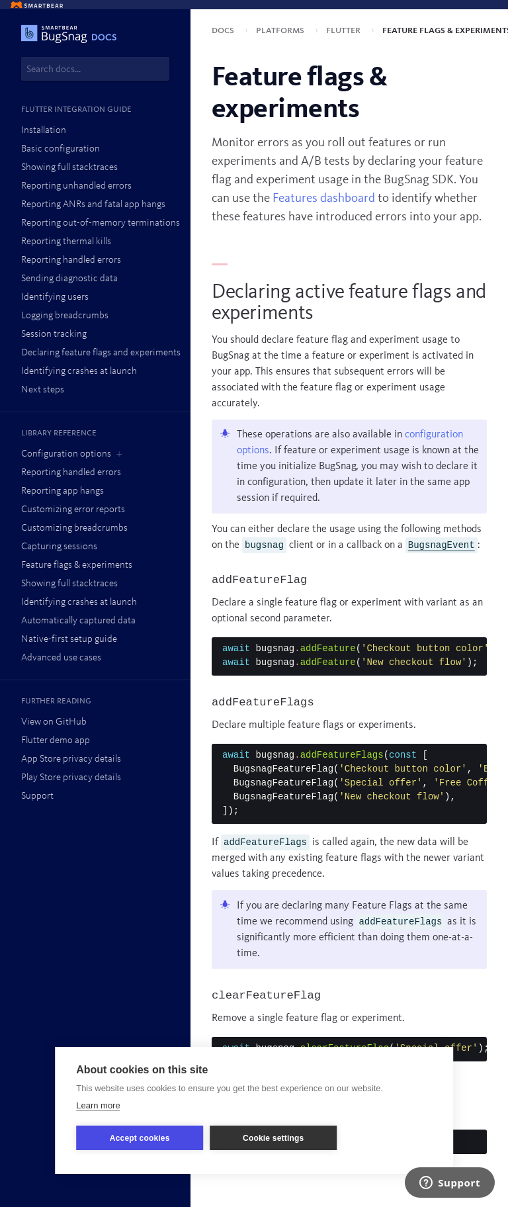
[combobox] (95, 69)
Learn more (98, 1105)
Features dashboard (324, 198)
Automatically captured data (78, 621)
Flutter (344, 30)
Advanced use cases (61, 658)
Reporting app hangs (62, 491)
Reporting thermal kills (66, 242)
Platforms (281, 30)
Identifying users (55, 297)
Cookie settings (273, 1138)
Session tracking (54, 334)
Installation (43, 131)
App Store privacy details (71, 759)
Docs (224, 30)
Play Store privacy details (71, 778)
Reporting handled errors (71, 260)
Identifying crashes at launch (79, 372)
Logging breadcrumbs (64, 316)
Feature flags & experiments (76, 565)
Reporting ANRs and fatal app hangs (93, 205)
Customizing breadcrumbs (74, 528)
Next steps (42, 390)
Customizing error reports (73, 510)
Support (37, 796)
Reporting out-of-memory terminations (100, 223)
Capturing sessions (59, 547)
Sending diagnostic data (69, 279)
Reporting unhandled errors (76, 186)
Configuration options (66, 454)
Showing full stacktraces (69, 168)
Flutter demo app (55, 741)
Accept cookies (140, 1138)
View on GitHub (54, 722)
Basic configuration (60, 149)
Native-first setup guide (69, 640)
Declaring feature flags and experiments (101, 353)
